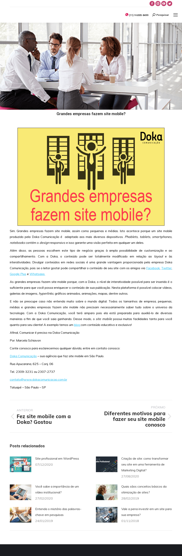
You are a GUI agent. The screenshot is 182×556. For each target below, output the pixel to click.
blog (77, 325)
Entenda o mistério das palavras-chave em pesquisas (58, 512)
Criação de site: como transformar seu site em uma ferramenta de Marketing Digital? (144, 464)
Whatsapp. (37, 274)
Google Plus (18, 274)
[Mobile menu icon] (175, 14)
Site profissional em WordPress (57, 458)
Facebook (153, 268)
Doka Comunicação (23, 356)
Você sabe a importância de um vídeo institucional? (57, 489)
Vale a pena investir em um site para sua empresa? (146, 512)
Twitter (166, 268)
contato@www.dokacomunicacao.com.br (38, 379)
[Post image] (20, 464)
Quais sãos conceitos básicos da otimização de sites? (144, 489)
